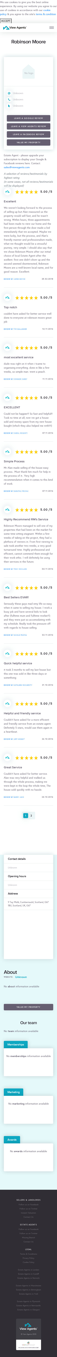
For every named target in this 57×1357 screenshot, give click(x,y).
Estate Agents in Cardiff (28, 1274)
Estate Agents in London (28, 1270)
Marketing (13, 1092)
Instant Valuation (28, 1213)
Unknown (18, 93)
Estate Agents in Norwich (28, 1278)
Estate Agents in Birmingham (28, 1290)
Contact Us (28, 1217)
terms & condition (46, 14)
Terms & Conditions (28, 1254)
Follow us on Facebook (28, 1204)
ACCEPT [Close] (5, 21)
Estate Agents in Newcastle (28, 1305)
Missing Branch (28, 1237)
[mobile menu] (51, 27)
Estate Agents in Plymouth (28, 1301)
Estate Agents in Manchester (28, 1285)
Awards (11, 1139)
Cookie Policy (28, 1262)
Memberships (15, 1044)
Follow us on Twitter (28, 1209)
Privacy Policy (28, 1258)
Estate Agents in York (28, 1294)
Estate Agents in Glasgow (28, 1310)
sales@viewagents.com (17, 167)
